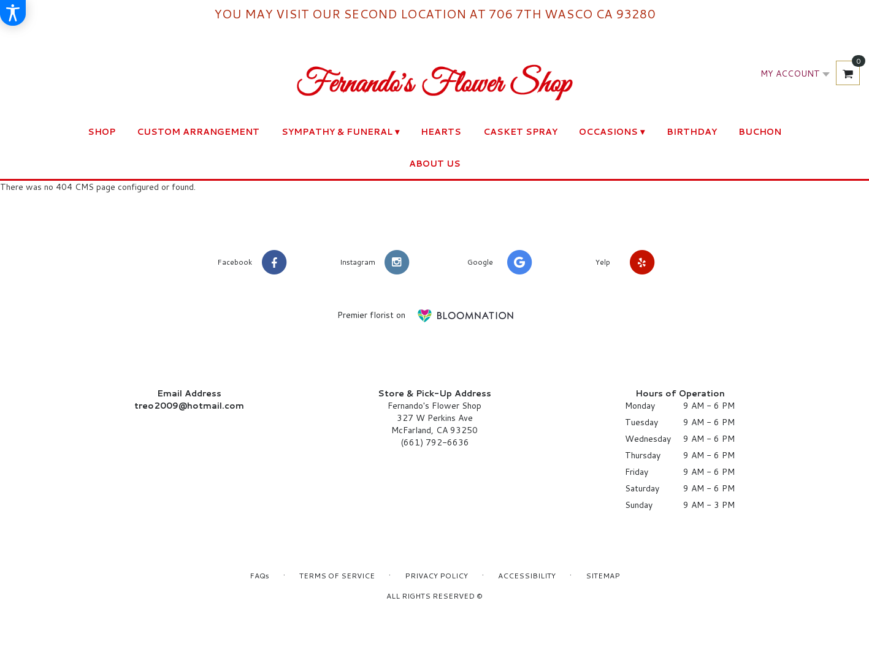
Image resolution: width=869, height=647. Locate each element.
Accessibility (527, 575)
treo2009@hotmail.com (189, 405)
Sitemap (603, 575)
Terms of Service (337, 575)
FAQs (259, 575)
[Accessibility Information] (13, 13)
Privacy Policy (436, 575)
